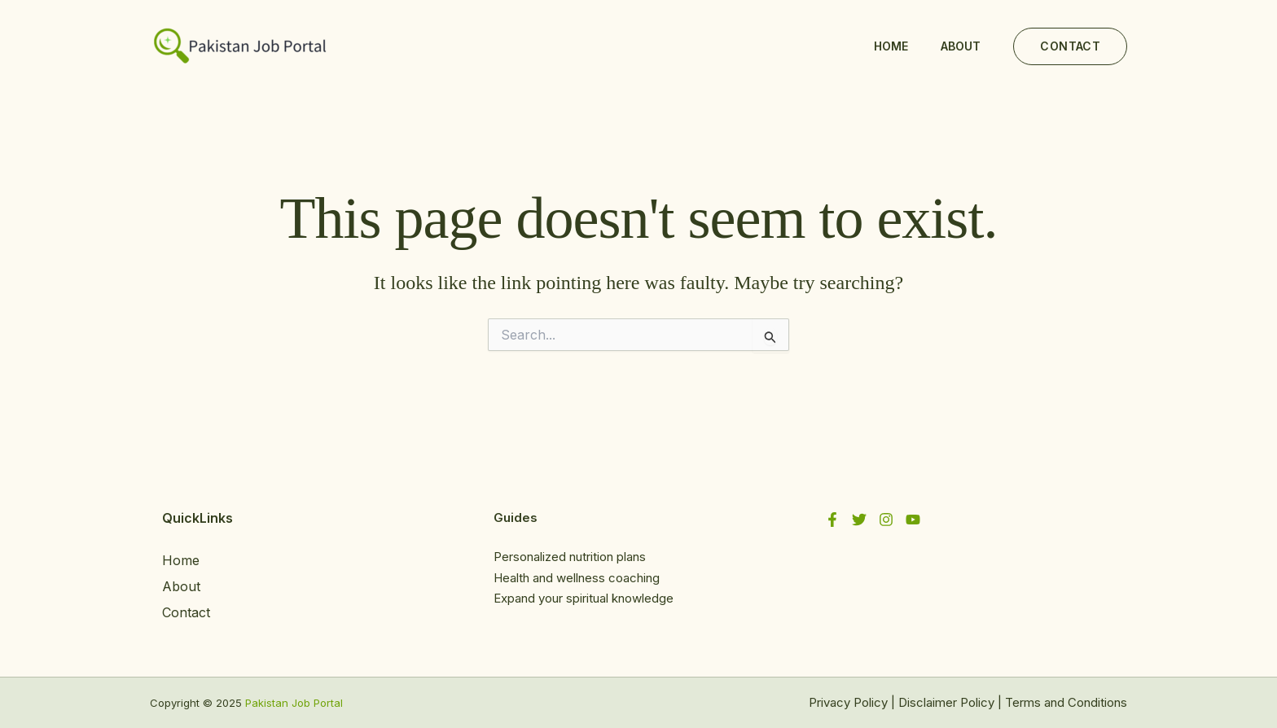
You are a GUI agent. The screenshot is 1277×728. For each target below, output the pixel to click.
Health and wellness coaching (577, 577)
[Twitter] (859, 519)
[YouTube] (913, 519)
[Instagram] (886, 519)
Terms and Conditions (1066, 702)
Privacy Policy (848, 702)
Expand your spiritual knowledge (584, 598)
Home (891, 46)
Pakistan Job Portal (294, 702)
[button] (1070, 46)
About (961, 46)
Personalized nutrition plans (570, 556)
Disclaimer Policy (946, 702)
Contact (186, 612)
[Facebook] (832, 519)
